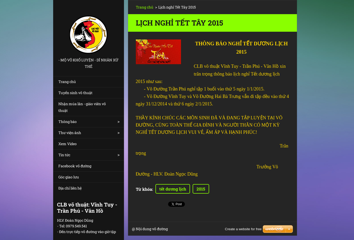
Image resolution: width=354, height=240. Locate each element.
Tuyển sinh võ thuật (75, 92)
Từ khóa (144, 189)
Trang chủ (67, 81)
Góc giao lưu (68, 177)
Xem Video (67, 143)
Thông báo (67, 121)
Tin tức (64, 154)
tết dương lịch (172, 189)
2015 (200, 189)
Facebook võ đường (74, 165)
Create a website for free (243, 229)
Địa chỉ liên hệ (70, 188)
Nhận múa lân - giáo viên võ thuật (82, 107)
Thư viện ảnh (69, 132)
